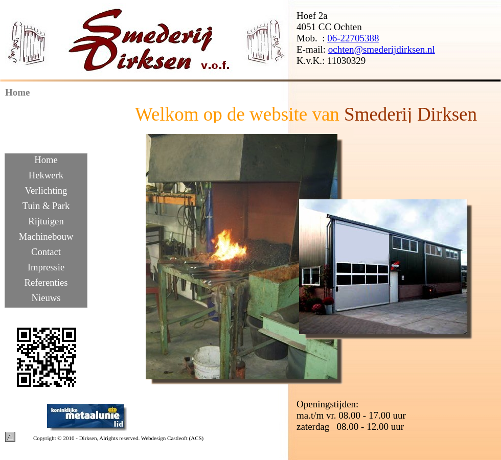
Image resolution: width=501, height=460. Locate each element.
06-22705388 (353, 38)
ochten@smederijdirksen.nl (381, 49)
